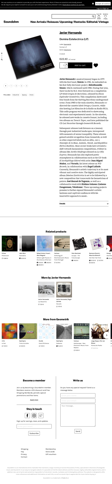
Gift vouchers (51, 454)
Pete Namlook (76, 253)
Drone (31, 95)
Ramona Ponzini (94, 253)
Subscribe (34, 433)
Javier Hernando (71, 32)
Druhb (41, 341)
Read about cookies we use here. (73, 5)
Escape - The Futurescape (76, 257)
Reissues (52, 21)
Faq (22, 452)
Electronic (67, 50)
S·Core (4, 253)
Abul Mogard (41, 255)
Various (56, 253)
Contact (24, 457)
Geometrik (67, 44)
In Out (4, 343)
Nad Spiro (22, 341)
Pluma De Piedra (96, 345)
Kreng (109, 253)
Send (78, 431)
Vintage (103, 21)
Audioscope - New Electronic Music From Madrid (81, 345)
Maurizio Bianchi (94, 255)
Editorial (92, 21)
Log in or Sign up (102, 8)
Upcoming (66, 21)
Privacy (24, 454)
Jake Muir (22, 253)
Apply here (34, 400)
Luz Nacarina (42, 301)
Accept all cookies (103, 4)
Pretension (5, 255)
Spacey (24, 95)
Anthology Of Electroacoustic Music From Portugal (61, 258)
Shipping (24, 449)
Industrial (15, 95)
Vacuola (58, 304)
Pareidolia (22, 255)
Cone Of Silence (44, 343)
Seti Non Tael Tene (95, 258)
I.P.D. (3, 341)
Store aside (50, 452)
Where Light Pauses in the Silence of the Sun (44, 259)
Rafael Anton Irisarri (43, 253)
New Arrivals (38, 21)
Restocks (79, 21)
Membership (51, 449)
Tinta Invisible (24, 343)
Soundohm (11, 21)
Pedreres (59, 343)
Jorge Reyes (95, 341)
